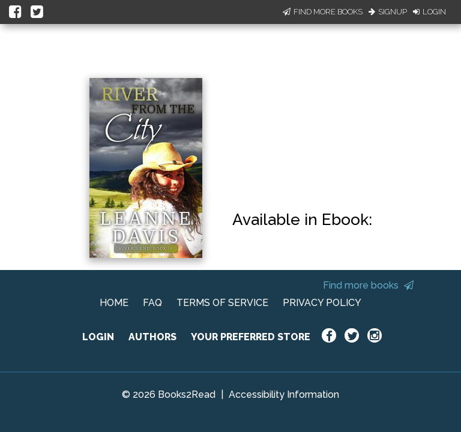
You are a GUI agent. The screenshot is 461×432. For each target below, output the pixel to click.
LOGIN (98, 337)
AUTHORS (152, 337)
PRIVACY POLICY (322, 302)
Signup (388, 11)
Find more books (368, 285)
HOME (114, 302)
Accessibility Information (284, 394)
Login (429, 11)
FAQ (152, 302)
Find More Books (323, 11)
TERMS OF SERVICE (222, 302)
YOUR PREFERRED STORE (250, 337)
